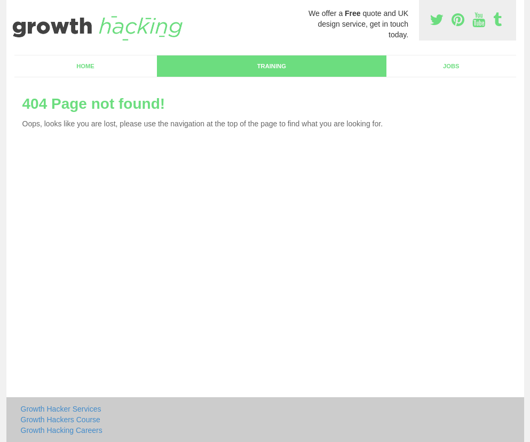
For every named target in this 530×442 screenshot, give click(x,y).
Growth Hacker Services (61, 409)
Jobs (451, 66)
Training (271, 66)
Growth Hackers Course (60, 419)
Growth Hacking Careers (61, 430)
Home (85, 66)
